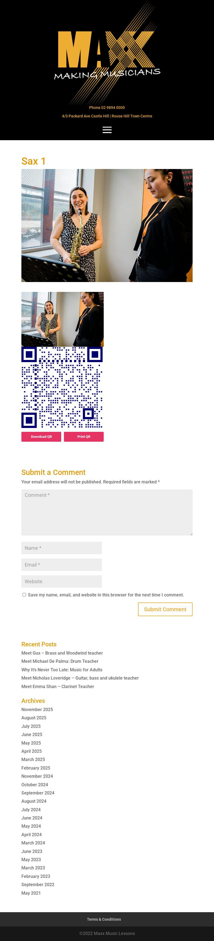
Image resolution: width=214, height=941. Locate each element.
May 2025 (31, 743)
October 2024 (34, 784)
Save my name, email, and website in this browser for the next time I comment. (106, 595)
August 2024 (33, 801)
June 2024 (31, 818)
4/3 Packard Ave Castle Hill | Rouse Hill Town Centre (107, 116)
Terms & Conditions (104, 919)
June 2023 (31, 851)
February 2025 (35, 768)
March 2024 (33, 843)
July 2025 (31, 726)
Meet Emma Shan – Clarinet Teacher (57, 686)
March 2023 (33, 867)
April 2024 (31, 834)
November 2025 (37, 709)
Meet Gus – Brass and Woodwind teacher (62, 653)
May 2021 (31, 893)
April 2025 (31, 751)
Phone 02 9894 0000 (107, 107)
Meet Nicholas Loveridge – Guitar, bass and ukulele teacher (80, 678)
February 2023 (35, 876)
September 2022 (37, 884)
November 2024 (37, 776)
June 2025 (31, 734)
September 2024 (37, 793)
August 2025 (33, 717)
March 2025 (33, 759)
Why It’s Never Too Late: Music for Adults (61, 669)
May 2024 (31, 826)
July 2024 (31, 809)
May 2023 (31, 859)
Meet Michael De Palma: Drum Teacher (59, 661)
